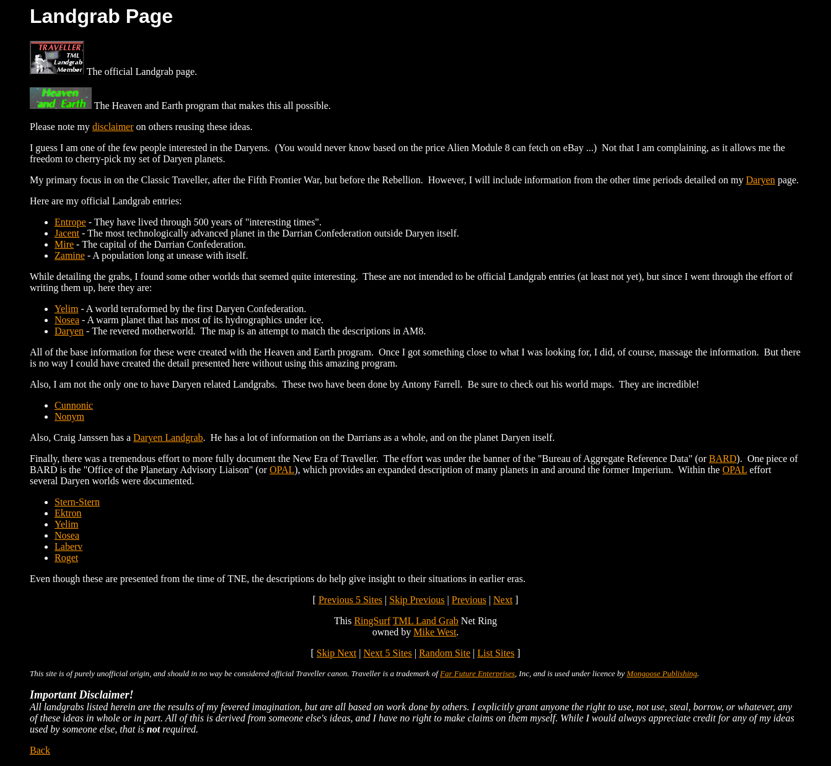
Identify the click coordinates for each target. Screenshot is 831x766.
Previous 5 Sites (350, 599)
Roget (66, 557)
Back (40, 750)
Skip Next (336, 653)
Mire (64, 244)
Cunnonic (74, 405)
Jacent (67, 233)
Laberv (68, 546)
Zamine (70, 255)
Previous (469, 599)
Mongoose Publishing (662, 673)
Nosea (67, 320)
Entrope (70, 222)
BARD (722, 458)
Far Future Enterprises (477, 673)
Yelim (66, 308)
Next (502, 599)
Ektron (68, 513)
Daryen (760, 180)
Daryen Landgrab (168, 437)
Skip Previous (416, 599)
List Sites (495, 653)
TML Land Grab (426, 621)
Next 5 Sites (387, 653)
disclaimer (113, 126)
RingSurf (372, 621)
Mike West (434, 632)
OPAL (282, 469)
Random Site (444, 653)
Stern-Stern (77, 502)
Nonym (69, 416)
